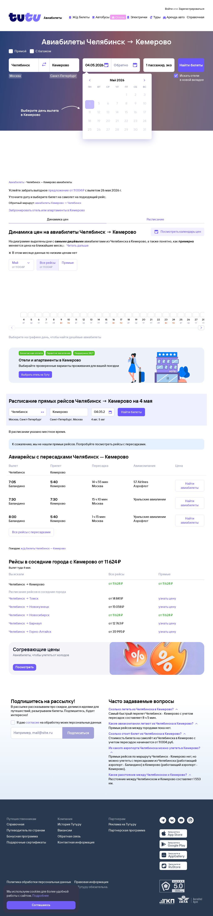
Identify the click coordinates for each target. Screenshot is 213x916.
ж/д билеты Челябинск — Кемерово (43, 548)
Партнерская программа (127, 830)
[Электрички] (136, 17)
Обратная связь (69, 836)
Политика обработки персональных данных (39, 882)
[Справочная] (195, 17)
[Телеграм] (163, 819)
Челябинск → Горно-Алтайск (30, 632)
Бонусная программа (22, 836)
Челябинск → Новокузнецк (29, 607)
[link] (24, 667)
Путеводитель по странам (26, 830)
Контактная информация (76, 842)
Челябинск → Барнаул (25, 623)
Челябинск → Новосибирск (29, 615)
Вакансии (65, 830)
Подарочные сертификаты (26, 842)
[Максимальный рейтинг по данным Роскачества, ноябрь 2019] (172, 886)
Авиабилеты (16, 182)
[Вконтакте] (172, 819)
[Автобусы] (101, 17)
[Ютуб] (181, 819)
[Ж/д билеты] (78, 17)
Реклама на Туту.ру (122, 824)
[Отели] (117, 17)
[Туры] (155, 17)
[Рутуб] (190, 819)
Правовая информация (91, 882)
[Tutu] (25, 17)
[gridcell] (126, 95)
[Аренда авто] (174, 17)
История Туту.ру (69, 824)
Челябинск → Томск (23, 598)
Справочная (15, 824)
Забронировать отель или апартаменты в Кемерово (47, 210)
